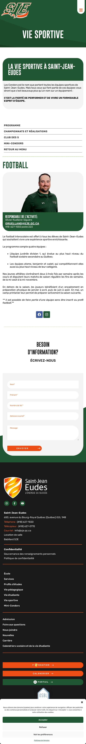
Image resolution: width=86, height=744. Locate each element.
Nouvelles (8, 635)
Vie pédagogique (13, 589)
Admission (9, 619)
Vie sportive (11, 600)
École (7, 573)
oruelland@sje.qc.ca (22, 223)
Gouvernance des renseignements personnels (30, 553)
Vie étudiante (11, 595)
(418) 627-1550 (18, 521)
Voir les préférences (43, 734)
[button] (82, 702)
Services (9, 579)
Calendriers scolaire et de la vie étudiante (26, 645)
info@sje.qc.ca (17, 530)
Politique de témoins (41, 740)
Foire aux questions (14, 624)
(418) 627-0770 (19, 526)
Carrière (7, 640)
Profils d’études (13, 584)
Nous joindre (10, 629)
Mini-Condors (12, 605)
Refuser (43, 727)
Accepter (43, 720)
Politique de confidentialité (19, 558)
